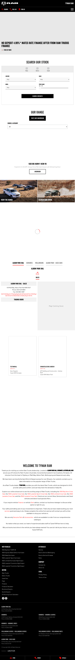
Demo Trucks (6, 575)
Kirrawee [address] (29, 263)
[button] (37, 46)
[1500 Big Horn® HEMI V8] (37, 152)
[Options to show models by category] (37, 127)
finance (20, 502)
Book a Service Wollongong (47, 552)
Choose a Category (37, 125)
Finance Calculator (7, 586)
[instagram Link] (6, 598)
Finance (4, 584)
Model (6, 84)
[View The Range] (18, 191)
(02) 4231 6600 (21, 290)
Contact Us (42, 565)
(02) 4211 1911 (8, 643)
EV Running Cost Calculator (10, 594)
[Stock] (12, 658)
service (7, 511)
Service (41, 550)
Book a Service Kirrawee (46, 555)
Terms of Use (42, 577)
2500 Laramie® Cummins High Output (13, 563)
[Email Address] (19, 294)
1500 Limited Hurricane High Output (12, 560)
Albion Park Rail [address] (18, 263)
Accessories (29, 517)
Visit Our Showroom (37, 118)
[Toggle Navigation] (72, 9)
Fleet (3, 581)
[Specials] (62, 658)
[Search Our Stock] (56, 191)
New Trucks (5, 573)
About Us (41, 567)
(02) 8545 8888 (8, 619)
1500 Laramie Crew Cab (16, 494)
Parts (40, 558)
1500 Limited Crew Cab (58, 494)
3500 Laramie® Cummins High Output (13, 566)
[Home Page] (9, 3)
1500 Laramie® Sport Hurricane (11, 558)
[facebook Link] (3, 598)
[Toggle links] (8, 651)
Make (40, 76)
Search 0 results (37, 96)
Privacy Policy (43, 574)
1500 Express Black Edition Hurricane (13, 552)
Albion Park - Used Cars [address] (54, 263)
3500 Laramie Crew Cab (29, 496)
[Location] (37, 276)
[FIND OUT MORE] (6, 49)
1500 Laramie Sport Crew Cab (37, 494)
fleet (32, 502)
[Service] (37, 658)
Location (7, 76)
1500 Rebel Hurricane (8, 555)
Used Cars (5, 578)
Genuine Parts (18, 517)
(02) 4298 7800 (8, 635)
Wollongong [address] (39, 263)
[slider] (40, 88)
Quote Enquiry (6, 592)
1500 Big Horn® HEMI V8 (9, 550)
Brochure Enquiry (7, 589)
